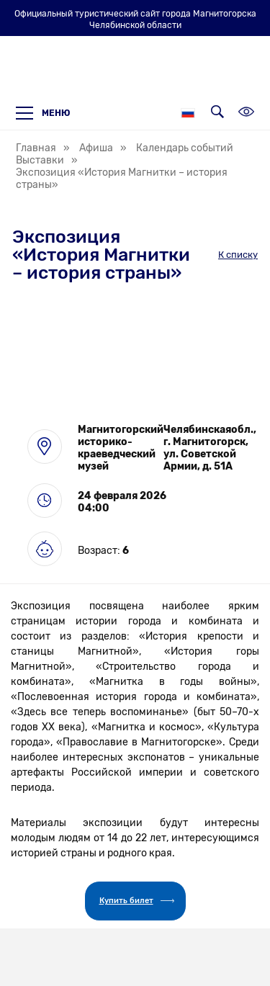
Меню (43, 113)
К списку (238, 254)
